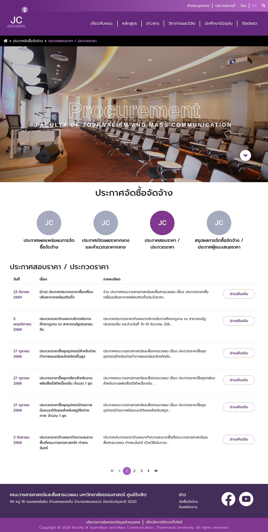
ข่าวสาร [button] (152, 23)
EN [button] (254, 5)
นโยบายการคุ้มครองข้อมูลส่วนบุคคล (113, 522)
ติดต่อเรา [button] (249, 23)
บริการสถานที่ (225, 5)
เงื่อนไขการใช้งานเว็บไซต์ (164, 522)
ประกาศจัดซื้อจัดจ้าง (28, 41)
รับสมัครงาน (188, 507)
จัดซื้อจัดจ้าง (188, 501)
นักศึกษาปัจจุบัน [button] (219, 23)
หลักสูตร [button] (129, 23)
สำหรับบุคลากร (198, 5)
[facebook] (228, 499)
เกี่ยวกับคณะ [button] (102, 23)
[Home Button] (6, 41)
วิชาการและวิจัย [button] (182, 23)
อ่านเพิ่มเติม (239, 294)
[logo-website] (17, 18)
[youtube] (246, 499)
